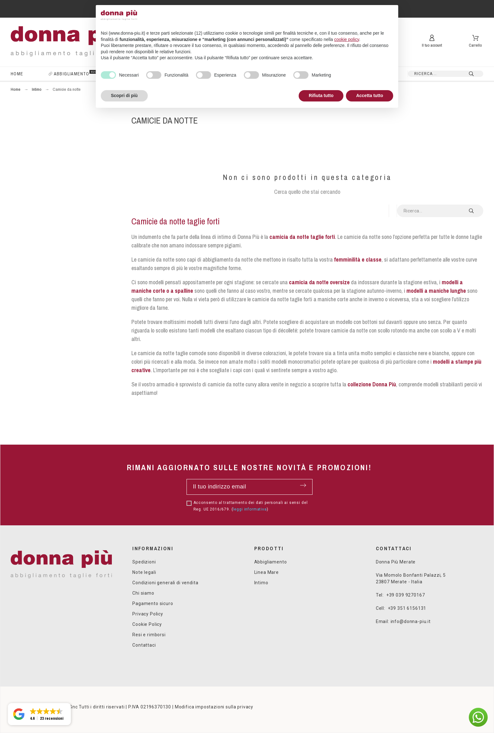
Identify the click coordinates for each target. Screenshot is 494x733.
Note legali (144, 572)
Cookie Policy (147, 624)
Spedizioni (144, 561)
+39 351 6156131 (407, 608)
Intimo (261, 582)
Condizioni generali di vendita (165, 582)
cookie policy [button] (346, 39)
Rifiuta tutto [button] (321, 95)
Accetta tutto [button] (369, 95)
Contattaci (144, 645)
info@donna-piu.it (411, 621)
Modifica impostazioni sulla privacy (214, 706)
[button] (478, 717)
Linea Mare (266, 572)
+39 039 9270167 (405, 594)
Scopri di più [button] (124, 95)
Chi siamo (143, 593)
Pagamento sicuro (152, 603)
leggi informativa (250, 509)
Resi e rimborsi (149, 634)
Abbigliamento (270, 561)
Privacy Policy (147, 613)
